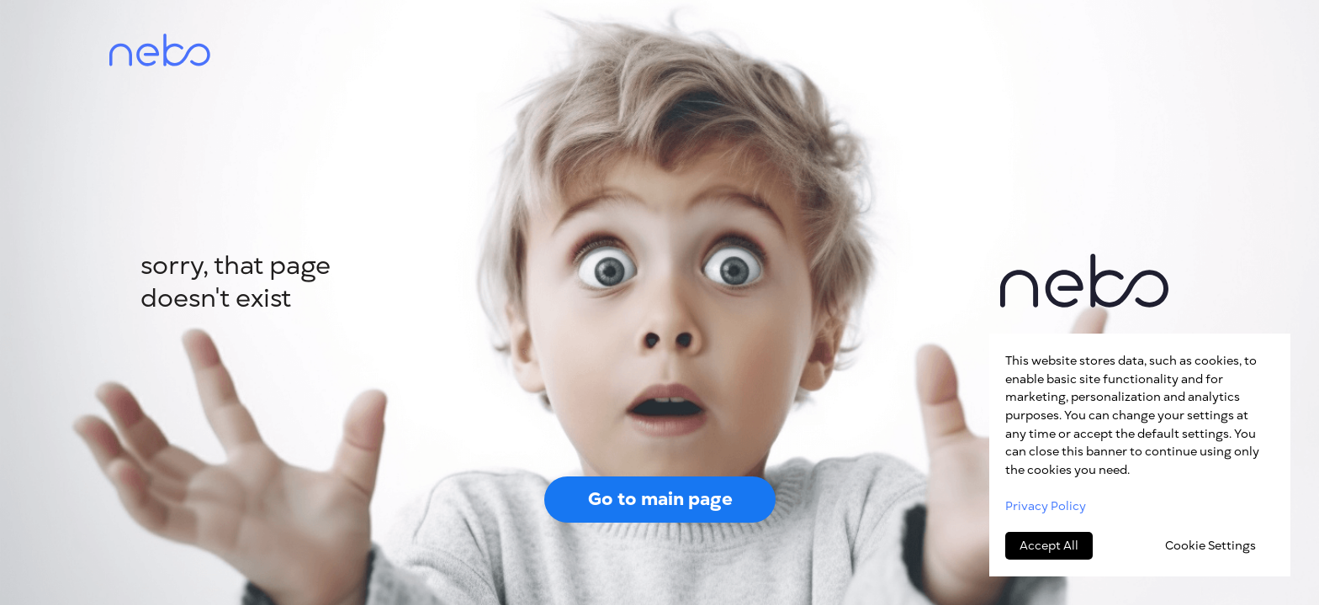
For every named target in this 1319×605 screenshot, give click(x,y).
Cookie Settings (1210, 546)
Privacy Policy (1045, 506)
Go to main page (660, 499)
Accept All (1049, 546)
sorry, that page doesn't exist (235, 282)
